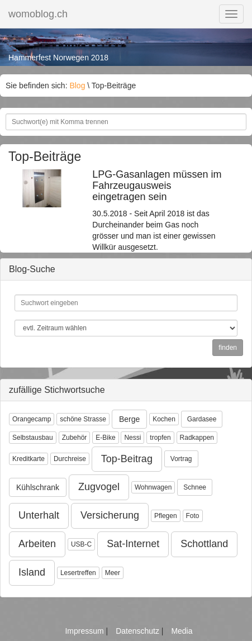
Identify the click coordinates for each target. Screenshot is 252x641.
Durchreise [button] (70, 459)
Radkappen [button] (197, 437)
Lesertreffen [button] (78, 573)
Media (181, 630)
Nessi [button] (132, 437)
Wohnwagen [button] (153, 487)
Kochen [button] (164, 419)
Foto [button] (192, 516)
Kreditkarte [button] (28, 459)
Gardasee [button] (202, 419)
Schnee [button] (194, 487)
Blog (77, 85)
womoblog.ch (38, 14)
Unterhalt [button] (38, 515)
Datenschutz (138, 630)
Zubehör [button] (74, 437)
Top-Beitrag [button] (127, 458)
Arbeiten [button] (37, 543)
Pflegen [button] (165, 516)
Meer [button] (112, 573)
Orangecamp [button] (31, 419)
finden (227, 348)
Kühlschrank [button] (37, 487)
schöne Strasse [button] (83, 419)
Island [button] (31, 572)
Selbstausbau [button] (32, 437)
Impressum (85, 630)
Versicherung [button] (109, 515)
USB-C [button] (81, 544)
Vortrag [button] (181, 459)
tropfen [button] (160, 437)
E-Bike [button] (105, 437)
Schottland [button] (204, 543)
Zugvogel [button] (99, 486)
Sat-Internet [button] (133, 543)
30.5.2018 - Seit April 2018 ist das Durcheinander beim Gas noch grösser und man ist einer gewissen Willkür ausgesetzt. (157, 210)
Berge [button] (129, 419)
